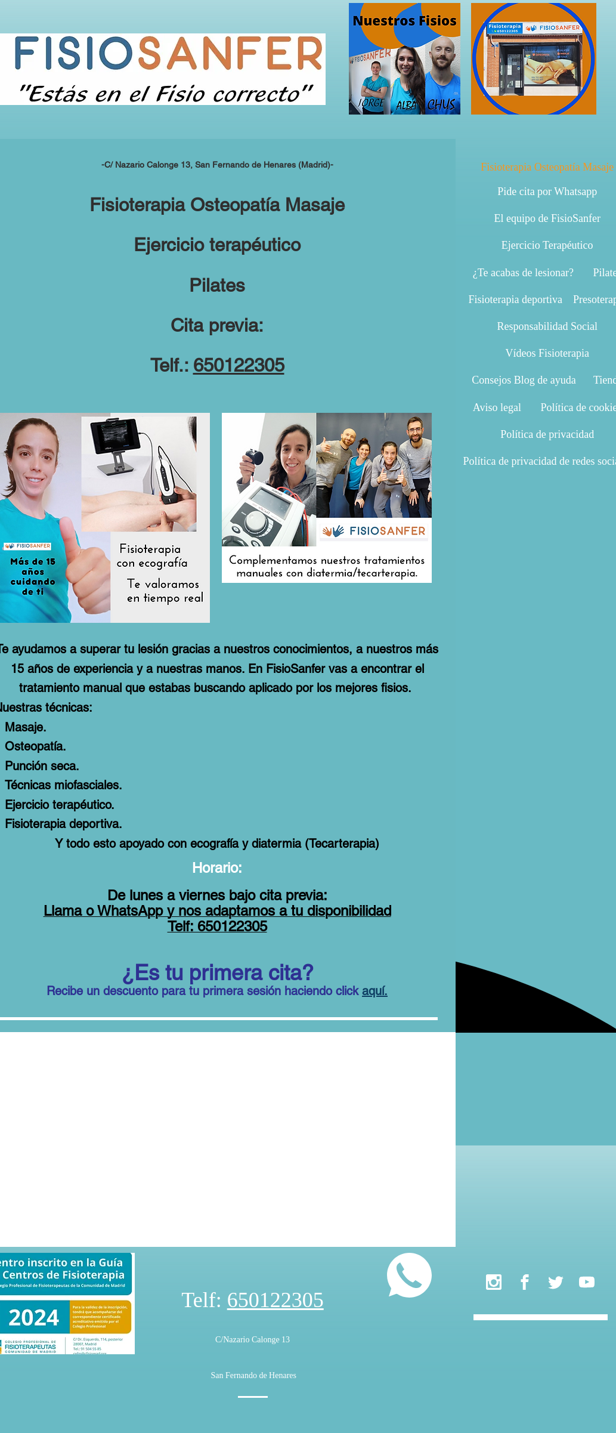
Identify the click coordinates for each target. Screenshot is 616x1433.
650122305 (238, 365)
